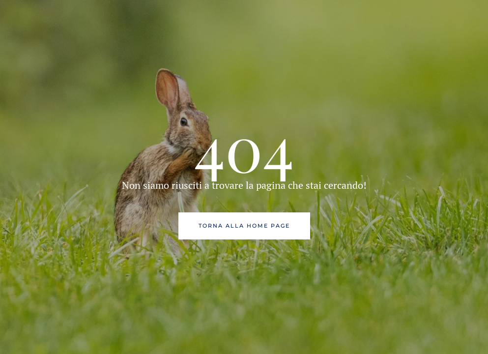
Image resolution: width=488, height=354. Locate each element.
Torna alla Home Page (244, 225)
